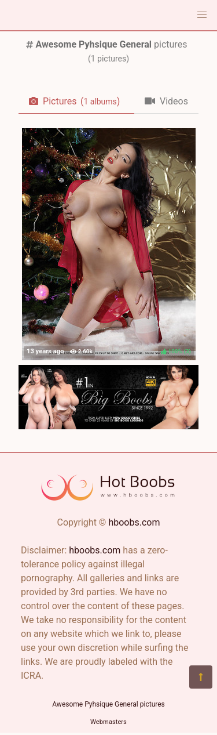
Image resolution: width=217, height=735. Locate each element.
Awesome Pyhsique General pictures (108, 704)
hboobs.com (134, 522)
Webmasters (108, 722)
